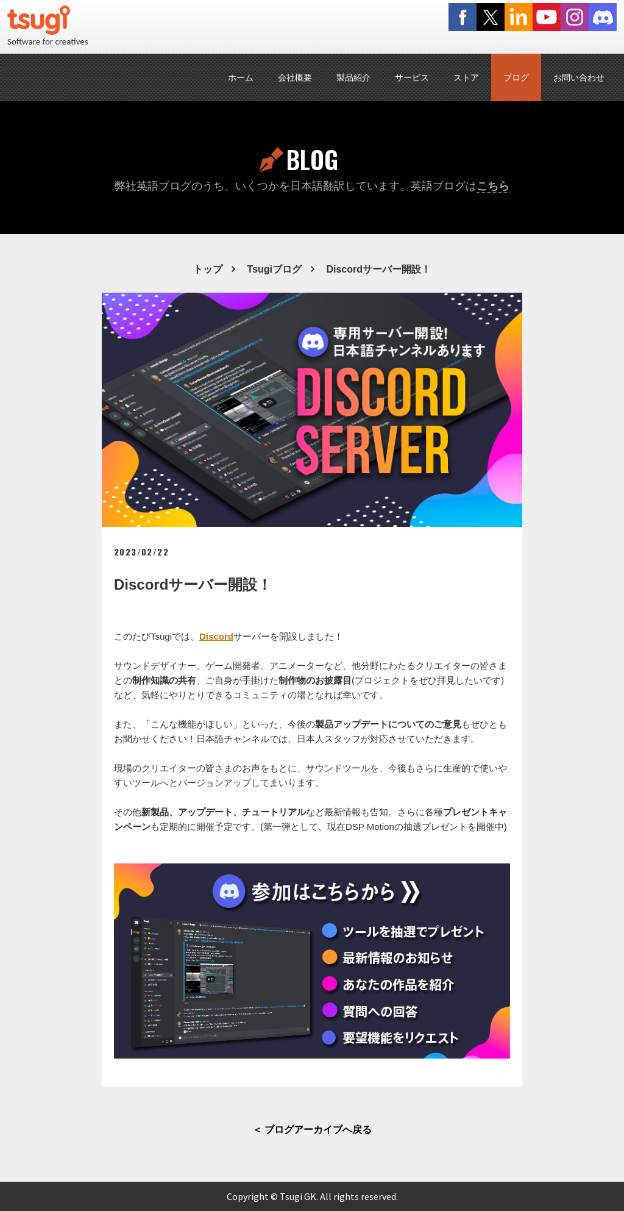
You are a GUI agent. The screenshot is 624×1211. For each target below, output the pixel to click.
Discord (216, 636)
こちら (493, 186)
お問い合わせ (578, 77)
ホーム (241, 77)
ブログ (516, 77)
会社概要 (295, 77)
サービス (412, 77)
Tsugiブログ (274, 269)
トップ (207, 269)
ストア (466, 77)
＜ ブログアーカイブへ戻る (312, 1129)
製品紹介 (353, 77)
